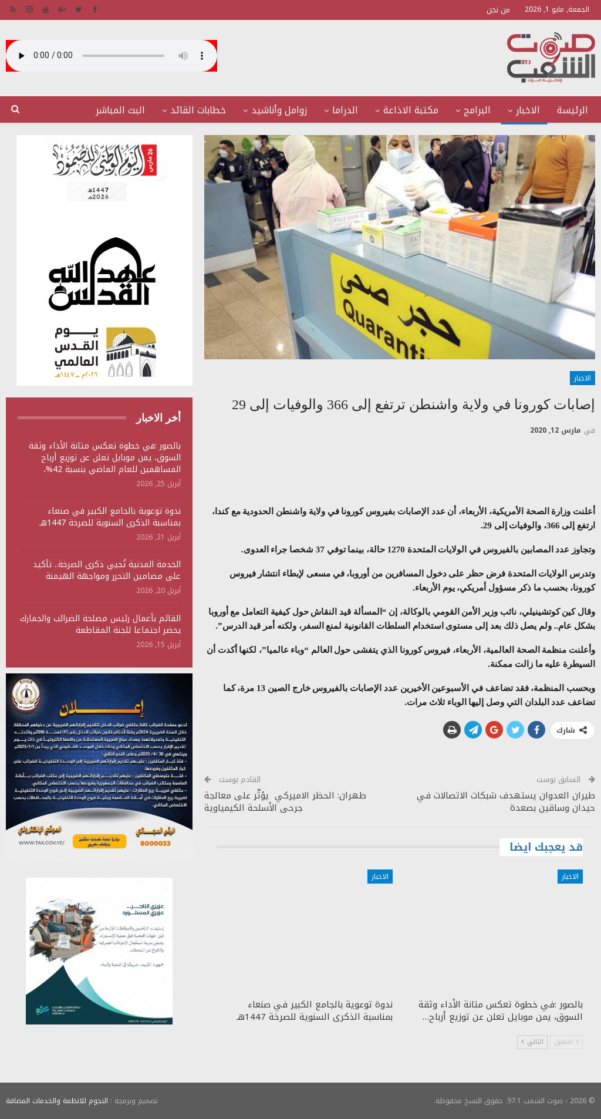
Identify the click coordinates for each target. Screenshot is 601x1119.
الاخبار (528, 110)
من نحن (498, 9)
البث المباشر (120, 110)
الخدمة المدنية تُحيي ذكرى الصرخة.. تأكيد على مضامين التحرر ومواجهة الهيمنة (107, 570)
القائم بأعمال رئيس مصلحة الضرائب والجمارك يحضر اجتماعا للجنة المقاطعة (100, 624)
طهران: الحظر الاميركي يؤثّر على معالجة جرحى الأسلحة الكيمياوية (285, 801)
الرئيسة (572, 110)
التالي (532, 1042)
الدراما (345, 110)
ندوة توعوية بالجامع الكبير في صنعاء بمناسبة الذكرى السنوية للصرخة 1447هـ (110, 517)
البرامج (477, 110)
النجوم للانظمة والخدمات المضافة (57, 1100)
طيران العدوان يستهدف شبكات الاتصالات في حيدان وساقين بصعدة (506, 801)
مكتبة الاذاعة (410, 110)
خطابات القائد (198, 110)
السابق (566, 1042)
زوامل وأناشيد (279, 110)
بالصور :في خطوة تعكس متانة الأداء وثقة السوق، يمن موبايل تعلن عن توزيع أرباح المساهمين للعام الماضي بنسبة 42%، (105, 457)
